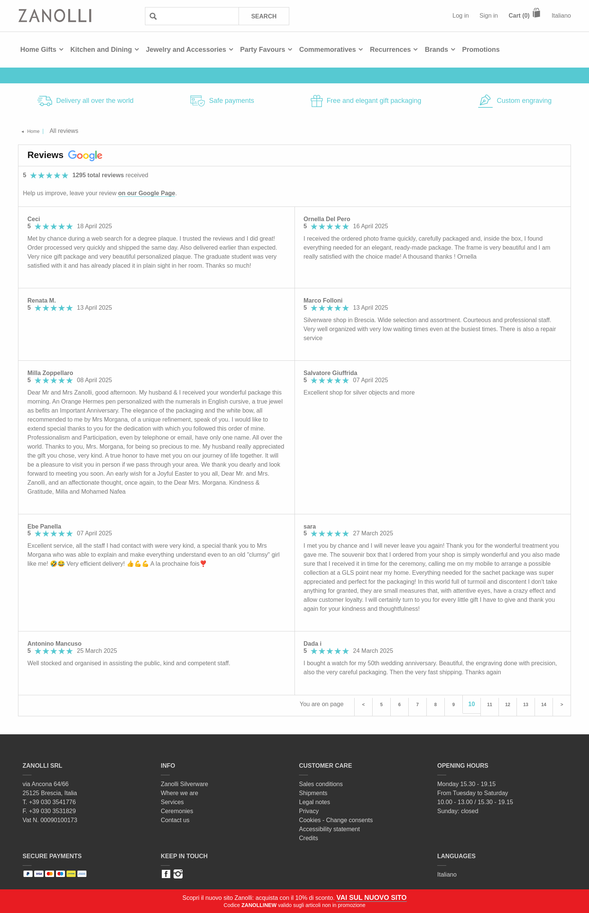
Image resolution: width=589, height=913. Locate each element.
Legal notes (314, 799)
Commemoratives (327, 49)
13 (526, 704)
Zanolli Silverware (184, 781)
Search (263, 16)
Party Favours (262, 49)
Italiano (561, 15)
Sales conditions (321, 781)
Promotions (481, 49)
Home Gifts (38, 49)
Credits (308, 835)
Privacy (309, 808)
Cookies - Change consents (336, 817)
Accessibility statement (329, 826)
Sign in (489, 15)
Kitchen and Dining (101, 49)
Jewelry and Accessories (186, 49)
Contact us (175, 817)
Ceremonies (177, 808)
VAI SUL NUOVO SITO (371, 897)
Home (38, 131)
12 (507, 704)
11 (489, 704)
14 (544, 704)
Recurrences (390, 49)
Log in (461, 15)
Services (172, 799)
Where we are (179, 790)
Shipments (313, 790)
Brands (436, 49)
